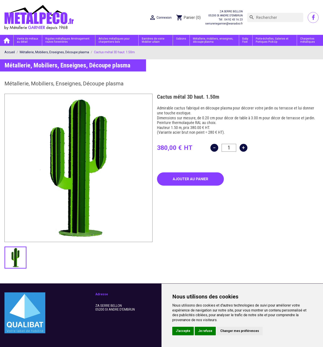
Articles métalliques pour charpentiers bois (114, 40)
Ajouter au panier (190, 179)
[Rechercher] (275, 17)
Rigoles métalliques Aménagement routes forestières (67, 40)
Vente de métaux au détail (27, 40)
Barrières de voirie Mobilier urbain (153, 40)
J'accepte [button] (183, 331)
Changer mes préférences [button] (239, 331)
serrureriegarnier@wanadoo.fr (224, 23)
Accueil (6, 40)
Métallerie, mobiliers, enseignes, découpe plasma (213, 40)
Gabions (181, 38)
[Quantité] (229, 148)
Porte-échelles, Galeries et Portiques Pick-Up (272, 40)
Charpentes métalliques (307, 40)
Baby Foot (245, 40)
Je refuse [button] (205, 331)
